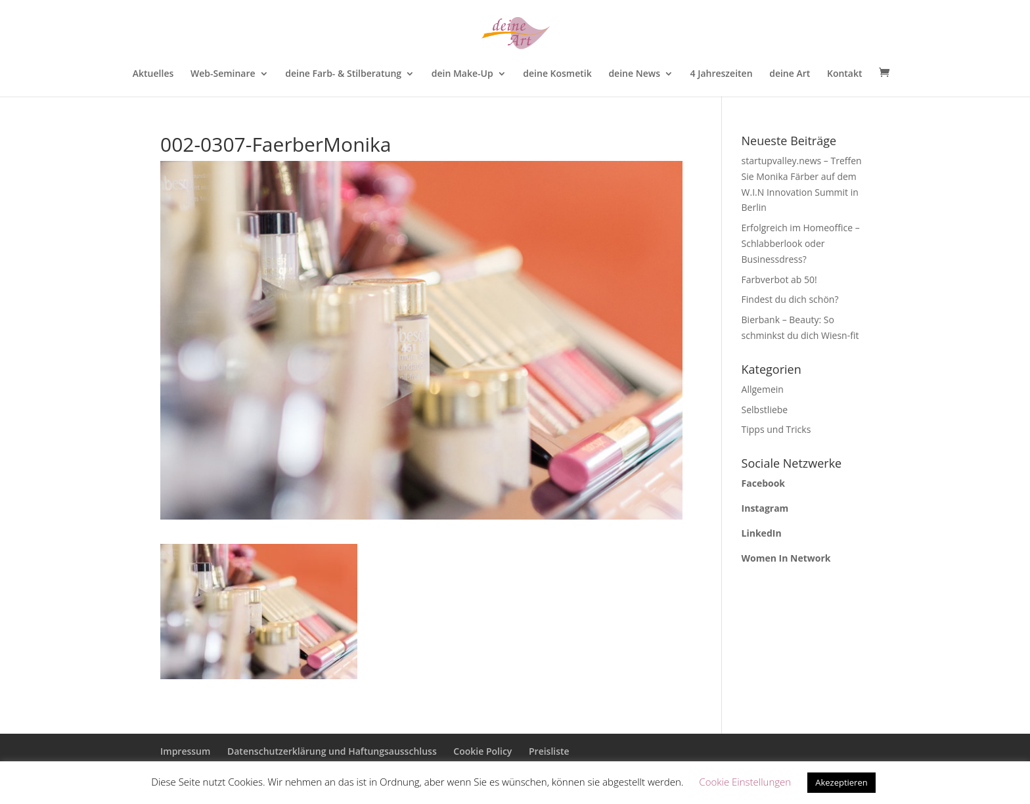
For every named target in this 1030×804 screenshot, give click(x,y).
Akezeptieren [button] (841, 782)
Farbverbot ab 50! (779, 279)
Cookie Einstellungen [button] (745, 781)
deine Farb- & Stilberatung (343, 74)
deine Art (789, 74)
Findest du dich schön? (790, 299)
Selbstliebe (765, 409)
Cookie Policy (482, 751)
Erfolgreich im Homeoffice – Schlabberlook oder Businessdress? (801, 243)
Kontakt (844, 74)
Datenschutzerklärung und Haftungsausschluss (332, 751)
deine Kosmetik (557, 74)
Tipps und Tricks (776, 429)
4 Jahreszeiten (721, 74)
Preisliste (549, 751)
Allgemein (763, 389)
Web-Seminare (223, 74)
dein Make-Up (462, 74)
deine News (634, 74)
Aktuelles (153, 74)
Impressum (185, 751)
